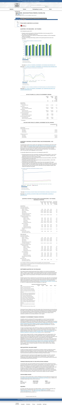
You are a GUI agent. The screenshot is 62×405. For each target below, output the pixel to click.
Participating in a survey (37, 9)
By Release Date (17, 11)
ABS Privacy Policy (37, 390)
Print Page (20, 19)
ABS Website (37, 1)
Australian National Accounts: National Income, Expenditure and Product (42, 145)
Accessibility (39, 404)
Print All (24, 19)
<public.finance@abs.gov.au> (25, 390)
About (50, 9)
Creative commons (17, 404)
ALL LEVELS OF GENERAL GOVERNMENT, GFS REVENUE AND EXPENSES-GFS (41, 66)
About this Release (18, 25)
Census (24, 9)
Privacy (33, 404)
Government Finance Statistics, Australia (47, 281)
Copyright (22, 404)
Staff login (44, 404)
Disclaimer (28, 404)
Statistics (11, 9)
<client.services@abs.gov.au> (41, 389)
